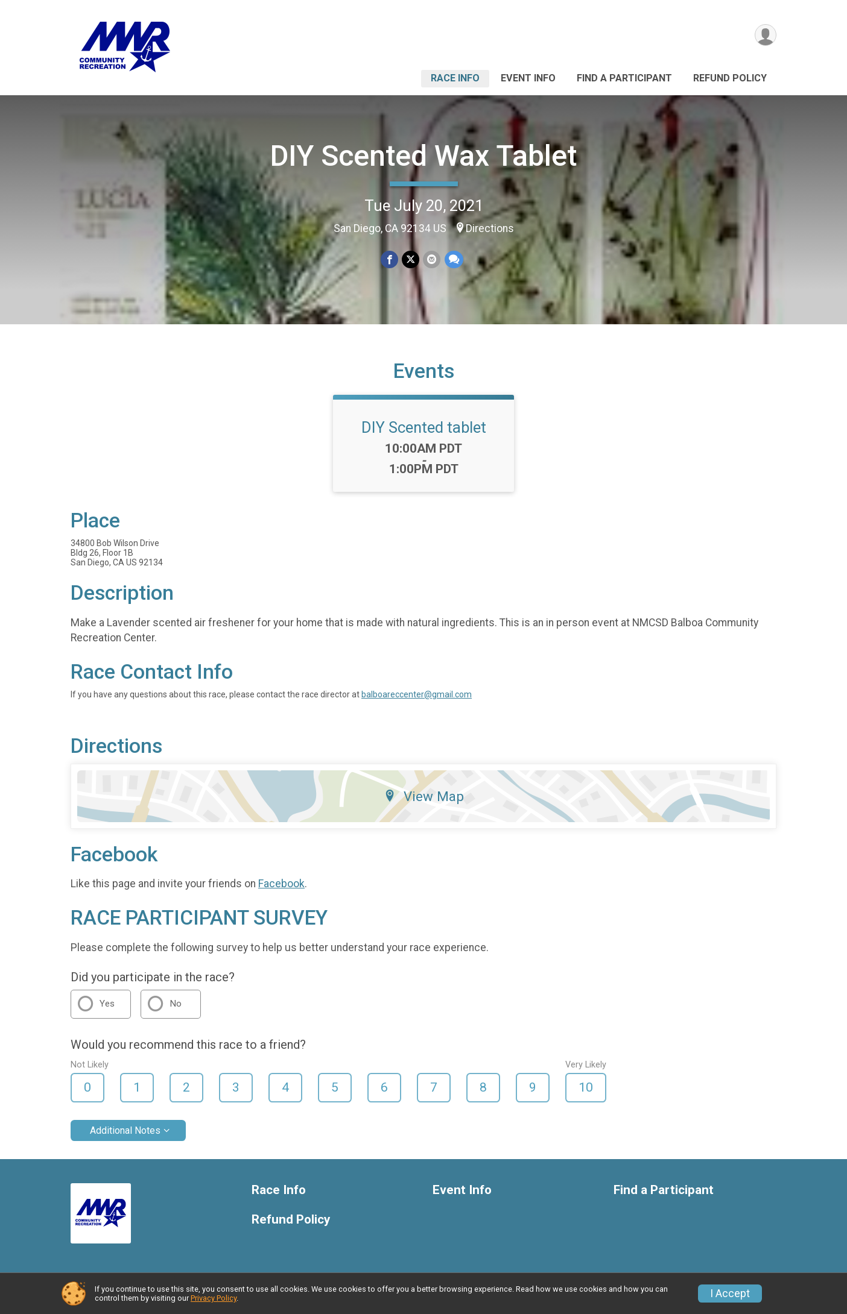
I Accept (730, 1293)
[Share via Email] (431, 259)
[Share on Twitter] (410, 259)
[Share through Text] (453, 259)
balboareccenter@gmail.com (416, 694)
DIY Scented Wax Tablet (423, 156)
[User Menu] (765, 35)
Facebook (281, 884)
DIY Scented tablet (423, 427)
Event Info (528, 78)
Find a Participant (624, 78)
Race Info (455, 78)
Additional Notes (125, 1130)
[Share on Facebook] (389, 259)
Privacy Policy (213, 1298)
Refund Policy (730, 78)
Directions (490, 228)
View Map (424, 796)
